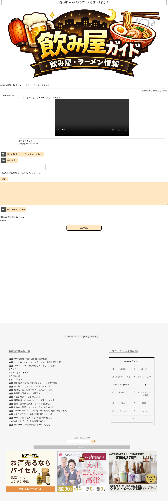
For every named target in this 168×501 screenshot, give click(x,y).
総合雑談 (7, 85)
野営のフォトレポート (18, 372)
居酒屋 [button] (119, 369)
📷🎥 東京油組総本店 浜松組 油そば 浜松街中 (29, 358)
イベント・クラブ (121, 384)
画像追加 (3, 225)
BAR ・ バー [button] (141, 369)
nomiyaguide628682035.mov (29, 144)
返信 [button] (159, 91)
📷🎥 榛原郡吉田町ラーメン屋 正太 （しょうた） (31, 393)
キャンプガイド (15, 379)
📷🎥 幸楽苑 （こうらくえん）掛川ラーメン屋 (29, 386)
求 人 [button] (118, 403)
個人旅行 (13, 369)
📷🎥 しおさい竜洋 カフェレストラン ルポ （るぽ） (32, 407)
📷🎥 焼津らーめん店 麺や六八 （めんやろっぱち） (32, 390)
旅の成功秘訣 (15, 376)
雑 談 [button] (139, 403)
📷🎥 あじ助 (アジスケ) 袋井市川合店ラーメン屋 (30, 414)
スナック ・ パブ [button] (142, 377)
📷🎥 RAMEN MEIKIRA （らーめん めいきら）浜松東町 (32, 365)
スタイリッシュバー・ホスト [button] (142, 393)
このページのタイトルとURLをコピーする (81, 337)
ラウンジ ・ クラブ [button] (121, 377)
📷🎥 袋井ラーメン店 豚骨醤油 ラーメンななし (30, 424)
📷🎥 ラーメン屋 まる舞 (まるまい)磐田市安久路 (30, 417)
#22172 (164, 91)
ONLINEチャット (131, 361)
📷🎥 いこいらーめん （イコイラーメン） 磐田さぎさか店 (35, 362)
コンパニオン (142, 384)
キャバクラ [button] (119, 392)
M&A (132, 418)
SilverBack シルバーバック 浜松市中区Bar (27, 421)
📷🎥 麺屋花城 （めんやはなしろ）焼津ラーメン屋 (31, 400)
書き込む (84, 232)
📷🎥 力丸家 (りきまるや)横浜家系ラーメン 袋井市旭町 (33, 383)
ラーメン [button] (119, 411)
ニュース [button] (140, 411)
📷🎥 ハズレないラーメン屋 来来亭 (24, 397)
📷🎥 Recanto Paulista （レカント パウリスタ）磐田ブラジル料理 (38, 410)
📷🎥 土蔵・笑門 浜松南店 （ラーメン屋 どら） (30, 404)
